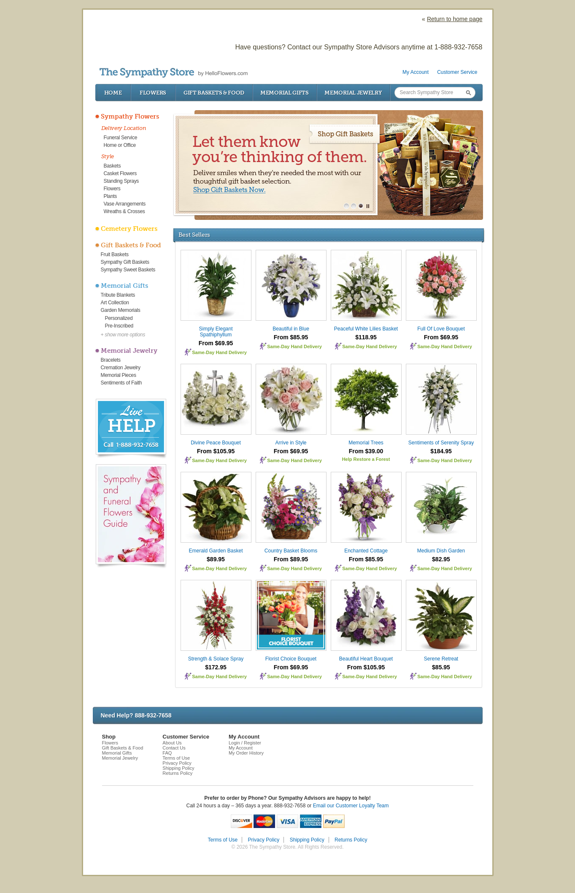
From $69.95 (216, 343)
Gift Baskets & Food (214, 92)
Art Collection (115, 303)
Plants (110, 196)
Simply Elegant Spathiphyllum (215, 332)
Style (107, 156)
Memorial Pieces (118, 375)
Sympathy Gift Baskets (125, 262)
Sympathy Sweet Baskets (128, 270)
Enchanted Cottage (366, 551)
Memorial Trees (365, 443)
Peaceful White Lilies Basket (366, 329)
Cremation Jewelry (120, 368)
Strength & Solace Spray (215, 659)
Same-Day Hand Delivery (219, 352)
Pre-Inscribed (119, 326)
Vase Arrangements (125, 204)
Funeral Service (121, 138)
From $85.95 (291, 337)
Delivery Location (123, 128)
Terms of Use (176, 757)
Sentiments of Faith (121, 383)
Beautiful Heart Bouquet (366, 659)
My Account (415, 72)
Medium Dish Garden (441, 551)
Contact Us (173, 747)
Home (113, 92)
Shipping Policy (178, 768)
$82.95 (441, 559)
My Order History (246, 752)
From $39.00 (366, 451)
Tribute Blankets (118, 295)
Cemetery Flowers (129, 229)
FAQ (167, 752)
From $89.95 (291, 559)
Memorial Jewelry (353, 92)
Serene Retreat (441, 659)
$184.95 (441, 451)
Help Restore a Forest (366, 459)
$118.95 (366, 337)
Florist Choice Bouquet (290, 659)
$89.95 (216, 559)
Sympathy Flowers (130, 116)
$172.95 (216, 667)
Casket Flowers (120, 173)
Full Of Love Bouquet (441, 329)
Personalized (119, 318)
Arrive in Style (290, 443)
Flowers (153, 92)
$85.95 (441, 667)
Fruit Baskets (115, 254)
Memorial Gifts (284, 92)
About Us (171, 742)
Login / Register (245, 742)
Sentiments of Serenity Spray (441, 443)
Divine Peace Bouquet (216, 443)
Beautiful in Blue (291, 329)
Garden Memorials (120, 310)
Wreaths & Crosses (124, 211)
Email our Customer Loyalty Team (351, 806)
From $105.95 (216, 451)
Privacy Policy (176, 763)
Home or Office (120, 145)
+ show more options (123, 335)
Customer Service (457, 72)
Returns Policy (177, 773)
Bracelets (111, 360)
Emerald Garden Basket (216, 551)
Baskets (112, 166)
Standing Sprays (121, 181)
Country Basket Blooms (291, 551)
